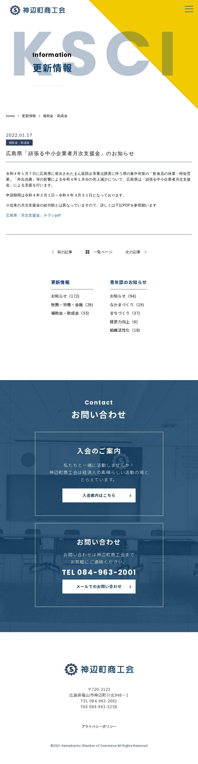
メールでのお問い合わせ (99, 586)
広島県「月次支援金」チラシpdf (33, 215)
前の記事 (64, 252)
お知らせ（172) (65, 296)
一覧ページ (99, 252)
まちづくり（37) (125, 313)
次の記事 (133, 252)
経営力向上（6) (124, 321)
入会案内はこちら (99, 495)
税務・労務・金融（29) (72, 304)
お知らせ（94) (123, 296)
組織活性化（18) (125, 330)
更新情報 (29, 116)
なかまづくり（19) (127, 304)
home (10, 116)
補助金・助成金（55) (70, 313)
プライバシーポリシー (99, 726)
